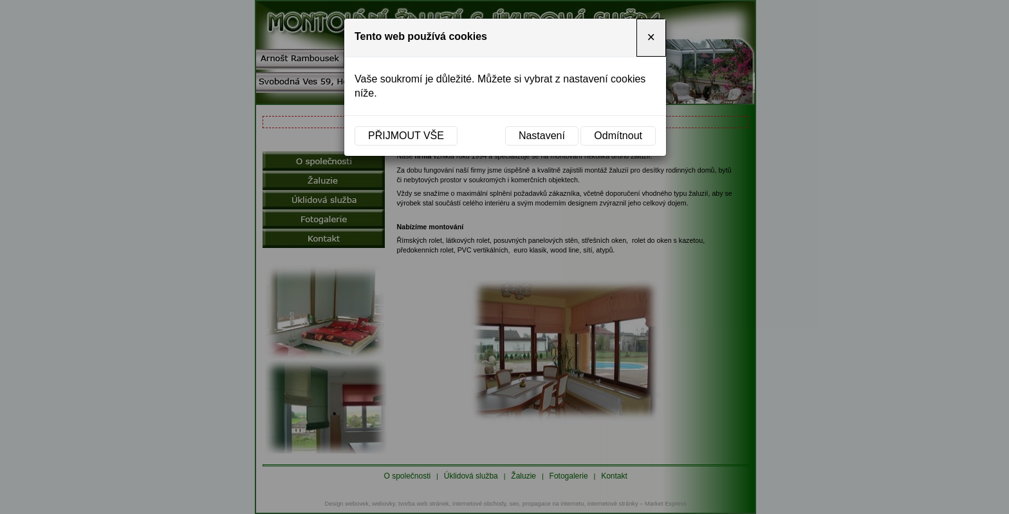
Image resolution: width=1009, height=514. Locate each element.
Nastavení (542, 135)
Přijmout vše (406, 135)
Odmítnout (618, 135)
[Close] (651, 38)
